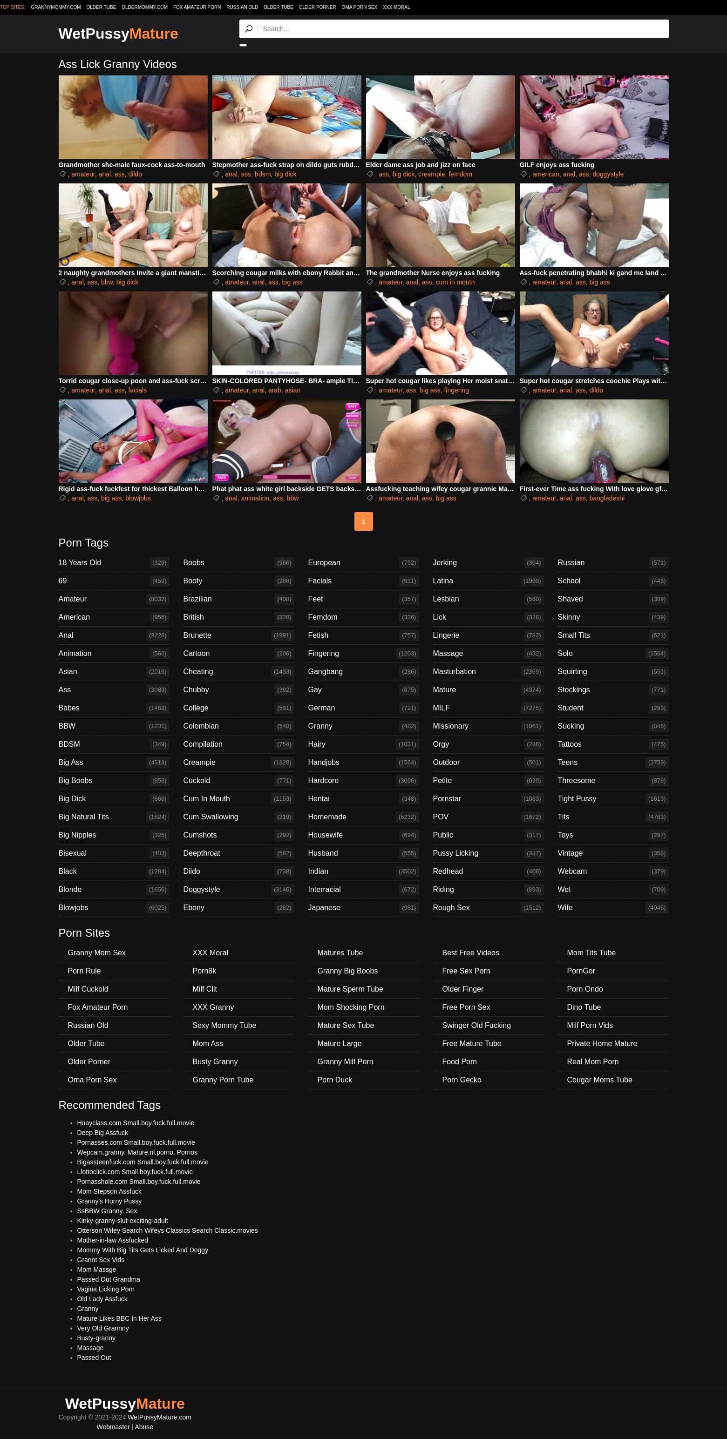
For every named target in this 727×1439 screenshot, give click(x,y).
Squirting (613, 671)
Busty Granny (215, 1062)
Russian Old (242, 7)
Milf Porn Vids (590, 1025)
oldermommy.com (145, 7)
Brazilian (238, 599)
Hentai (363, 798)
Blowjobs (114, 907)
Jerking (488, 562)
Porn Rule (84, 971)
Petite (488, 780)
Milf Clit (205, 989)
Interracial (363, 889)
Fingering (363, 653)
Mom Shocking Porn (351, 1007)
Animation (114, 653)
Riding (488, 889)
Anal (114, 635)
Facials (363, 581)
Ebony (238, 907)
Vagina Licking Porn (106, 1289)
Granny (363, 726)
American (114, 617)
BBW (114, 726)
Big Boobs (114, 780)
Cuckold (238, 780)
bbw (107, 282)
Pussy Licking (488, 853)
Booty (238, 581)
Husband (363, 853)
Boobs (238, 562)
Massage (488, 653)
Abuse (144, 1427)
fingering (456, 390)
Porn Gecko (462, 1080)
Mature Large (340, 1043)
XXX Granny (213, 1007)
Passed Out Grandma (108, 1279)
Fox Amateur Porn (197, 7)
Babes (114, 708)
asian (292, 390)
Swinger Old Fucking (476, 1025)
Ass (114, 690)
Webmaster (112, 1427)
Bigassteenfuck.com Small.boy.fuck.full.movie (143, 1162)
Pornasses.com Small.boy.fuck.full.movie (136, 1142)
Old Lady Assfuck (102, 1299)
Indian (363, 871)
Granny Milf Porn (346, 1062)
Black (114, 871)
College (238, 708)
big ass (292, 282)
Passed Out (94, 1357)
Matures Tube (340, 953)
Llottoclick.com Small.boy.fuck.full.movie (135, 1172)
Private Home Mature (602, 1043)
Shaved (613, 599)
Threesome (613, 780)
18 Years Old (114, 562)
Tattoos (613, 744)
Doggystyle (238, 889)
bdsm (263, 174)
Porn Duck (335, 1080)
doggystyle (608, 174)
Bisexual (114, 853)
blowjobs (137, 498)
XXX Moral (396, 7)
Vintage (613, 853)
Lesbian (488, 599)
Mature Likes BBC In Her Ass (119, 1318)
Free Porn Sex (466, 1007)
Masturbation (488, 671)
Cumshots (238, 835)
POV (488, 817)
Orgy (488, 744)
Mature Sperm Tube (350, 989)
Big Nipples (114, 835)
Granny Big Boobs (348, 971)
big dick (285, 174)
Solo (613, 653)
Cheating (238, 671)
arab (274, 390)
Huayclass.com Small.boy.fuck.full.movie (136, 1123)
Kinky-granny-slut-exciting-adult (122, 1220)
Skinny (613, 617)
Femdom (363, 617)
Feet (363, 599)
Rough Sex (488, 907)
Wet (613, 889)
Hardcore (363, 780)
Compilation (238, 744)
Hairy (363, 744)
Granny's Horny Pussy (109, 1201)
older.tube (101, 7)
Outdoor (488, 762)
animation (255, 498)
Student (613, 708)
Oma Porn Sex (360, 7)
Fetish (363, 635)
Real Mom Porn (593, 1062)
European (363, 562)
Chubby (238, 690)
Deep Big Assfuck (103, 1132)
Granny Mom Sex (97, 953)
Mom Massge (96, 1269)
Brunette (238, 635)
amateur (83, 174)
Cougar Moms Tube (600, 1080)
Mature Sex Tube (346, 1025)
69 (114, 581)
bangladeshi (607, 498)
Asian (114, 671)
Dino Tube (584, 1007)
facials (137, 390)
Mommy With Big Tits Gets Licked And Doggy (143, 1250)
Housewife (363, 835)
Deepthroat (238, 853)
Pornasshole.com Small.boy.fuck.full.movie (139, 1181)
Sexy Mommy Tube (225, 1025)
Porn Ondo (585, 989)
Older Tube (278, 7)
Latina (488, 581)
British (238, 617)
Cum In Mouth (238, 798)
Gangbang (363, 671)
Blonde (114, 889)
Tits (613, 817)
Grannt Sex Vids (101, 1259)
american (545, 174)
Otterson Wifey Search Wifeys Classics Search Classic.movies (167, 1230)
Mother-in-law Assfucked (113, 1240)
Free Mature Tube (472, 1043)
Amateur (114, 599)
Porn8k (205, 971)
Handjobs (363, 762)
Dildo (238, 871)
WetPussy (118, 33)
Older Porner (317, 7)
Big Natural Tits (114, 817)
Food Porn (459, 1062)
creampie (431, 174)
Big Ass (114, 762)
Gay (363, 690)
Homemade (363, 817)
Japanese (363, 907)
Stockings (613, 690)
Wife (613, 907)
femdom (460, 174)
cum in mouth (455, 282)
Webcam (613, 871)
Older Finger (463, 989)
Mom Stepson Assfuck (109, 1191)
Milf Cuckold (88, 989)
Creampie (238, 762)
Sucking (613, 726)
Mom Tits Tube (591, 953)
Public (488, 835)
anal (105, 174)
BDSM (114, 744)
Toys (613, 835)
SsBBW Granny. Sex (107, 1211)
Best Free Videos (470, 953)
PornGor (581, 971)
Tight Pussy (613, 798)
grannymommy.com (56, 7)
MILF (488, 708)
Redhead (488, 871)
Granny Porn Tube (223, 1080)
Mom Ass (208, 1043)
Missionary (488, 726)
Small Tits (613, 635)
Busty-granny (96, 1338)
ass (120, 174)
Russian (613, 562)
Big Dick (114, 798)
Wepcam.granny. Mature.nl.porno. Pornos (137, 1152)
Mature (488, 690)
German (363, 708)
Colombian (238, 726)
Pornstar (488, 798)
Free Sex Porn (466, 971)
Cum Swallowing (238, 817)
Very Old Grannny (103, 1328)
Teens (613, 762)
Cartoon (238, 653)
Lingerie (488, 635)
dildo (135, 174)
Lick (488, 617)
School (613, 581)
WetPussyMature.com (159, 1417)
